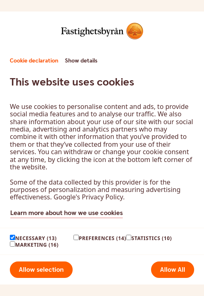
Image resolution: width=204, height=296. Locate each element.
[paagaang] (12, 237)
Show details (81, 61)
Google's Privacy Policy (88, 196)
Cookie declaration (34, 61)
